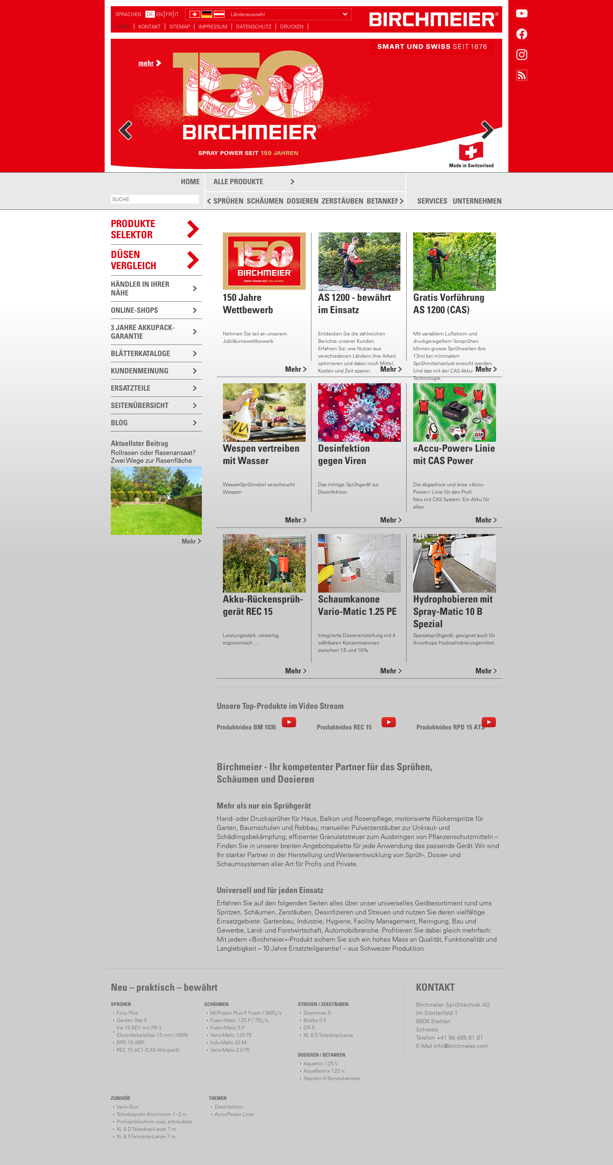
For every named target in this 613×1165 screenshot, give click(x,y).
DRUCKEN (292, 26)
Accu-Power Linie (234, 1114)
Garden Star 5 (132, 1020)
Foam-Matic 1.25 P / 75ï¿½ (239, 1020)
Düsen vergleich (134, 259)
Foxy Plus (127, 1013)
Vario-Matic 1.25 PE (231, 1035)
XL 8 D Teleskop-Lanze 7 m (146, 1129)
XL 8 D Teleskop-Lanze (328, 1035)
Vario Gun (127, 1107)
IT (177, 14)
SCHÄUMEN (265, 201)
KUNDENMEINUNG (139, 370)
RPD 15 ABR (131, 1042)
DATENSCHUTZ (253, 26)
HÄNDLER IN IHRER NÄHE (140, 288)
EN (159, 14)
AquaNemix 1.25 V (324, 1071)
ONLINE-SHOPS (134, 310)
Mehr (189, 541)
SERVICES (432, 201)
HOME (122, 26)
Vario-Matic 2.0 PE (230, 1050)
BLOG (119, 422)
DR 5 (309, 1027)
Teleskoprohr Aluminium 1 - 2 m (152, 1114)
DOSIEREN (302, 201)
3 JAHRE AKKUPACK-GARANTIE (143, 331)
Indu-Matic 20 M (228, 1042)
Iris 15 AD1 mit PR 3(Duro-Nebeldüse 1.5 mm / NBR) (152, 1031)
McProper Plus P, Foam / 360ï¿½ (245, 1013)
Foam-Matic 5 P (227, 1027)
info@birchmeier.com (461, 1046)
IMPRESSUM (213, 26)
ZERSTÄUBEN (342, 201)
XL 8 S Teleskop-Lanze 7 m (146, 1136)
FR (169, 14)
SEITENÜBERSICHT (139, 405)
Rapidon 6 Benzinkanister (332, 1078)
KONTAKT (149, 26)
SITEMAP (179, 26)
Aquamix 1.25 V (321, 1063)
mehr (146, 63)
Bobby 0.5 (315, 1020)
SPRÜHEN (228, 201)
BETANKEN (383, 201)
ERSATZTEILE (130, 388)
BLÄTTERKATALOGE (140, 353)
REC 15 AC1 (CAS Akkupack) (148, 1050)
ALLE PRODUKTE (238, 181)
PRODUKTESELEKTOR (133, 229)
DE (150, 14)
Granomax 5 (317, 1013)
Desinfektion (229, 1107)
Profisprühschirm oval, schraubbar (154, 1121)
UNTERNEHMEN (477, 201)
